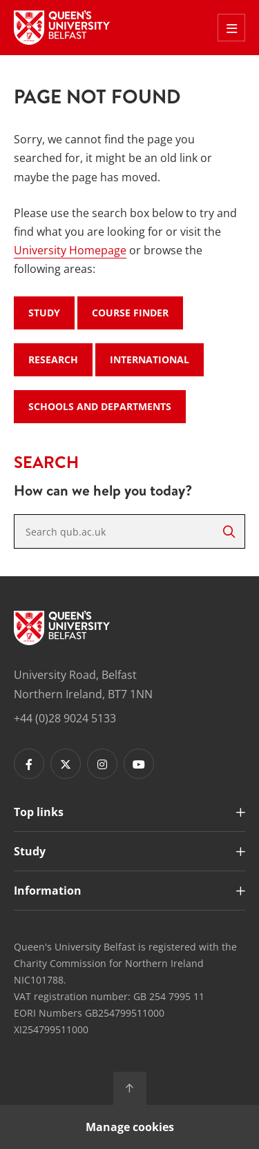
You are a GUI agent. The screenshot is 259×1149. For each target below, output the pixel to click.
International (149, 359)
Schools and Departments (99, 406)
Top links (39, 812)
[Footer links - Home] (62, 628)
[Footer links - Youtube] (139, 764)
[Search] (229, 531)
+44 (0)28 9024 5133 (65, 718)
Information (47, 890)
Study (44, 312)
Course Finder (130, 312)
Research (53, 359)
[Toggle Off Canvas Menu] (231, 27)
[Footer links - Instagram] (102, 764)
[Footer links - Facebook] (29, 764)
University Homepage (70, 250)
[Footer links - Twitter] (65, 764)
